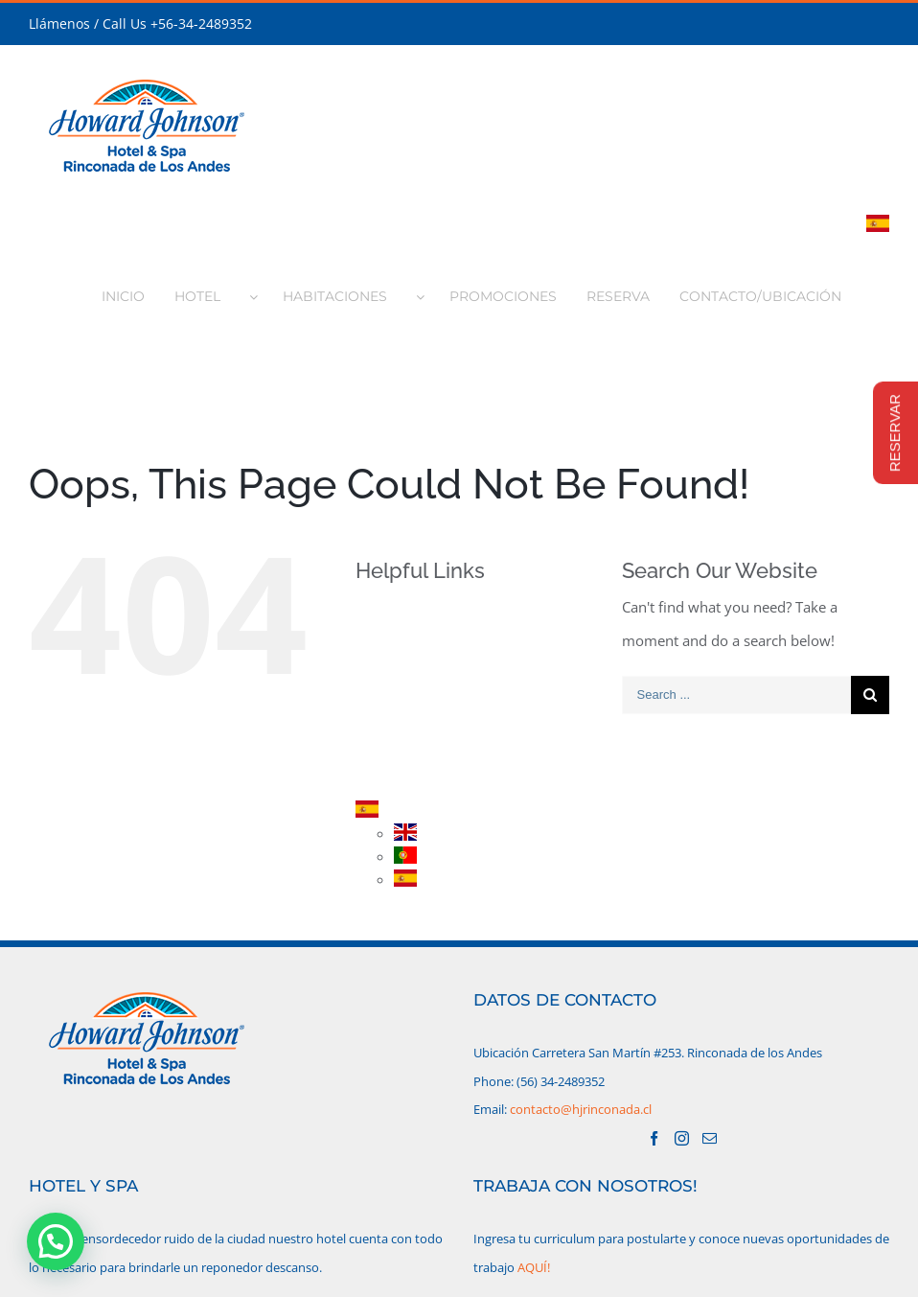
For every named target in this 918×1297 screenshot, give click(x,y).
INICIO (407, 611)
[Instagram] (682, 1138)
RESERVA (415, 745)
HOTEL (408, 645)
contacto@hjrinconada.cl (581, 1109)
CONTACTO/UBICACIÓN (462, 778)
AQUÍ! (533, 1267)
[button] (55, 1241)
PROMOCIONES (436, 712)
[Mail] (709, 1138)
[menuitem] (133, 290)
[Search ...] (736, 695)
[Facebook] (654, 1138)
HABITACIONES (435, 678)
